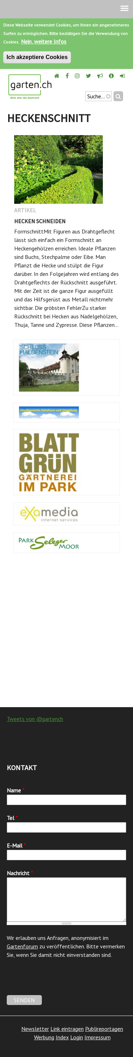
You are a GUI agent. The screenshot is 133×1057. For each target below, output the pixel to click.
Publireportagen (104, 1028)
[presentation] (61, 981)
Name (15, 790)
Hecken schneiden (40, 221)
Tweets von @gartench (35, 718)
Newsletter (35, 1028)
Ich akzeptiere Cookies (37, 57)
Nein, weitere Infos (43, 41)
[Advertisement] (66, 633)
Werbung (44, 1037)
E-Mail (16, 845)
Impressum (97, 1037)
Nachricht (20, 873)
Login (76, 1037)
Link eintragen (67, 1028)
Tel (12, 817)
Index (62, 1037)
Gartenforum (22, 946)
